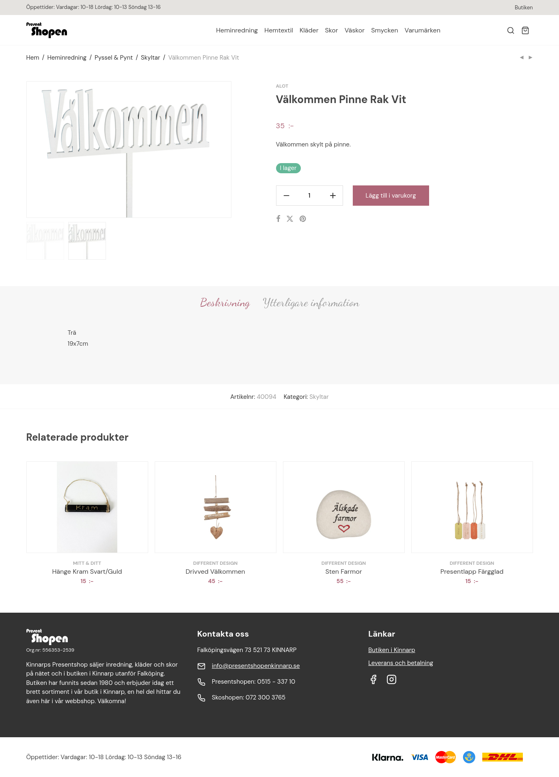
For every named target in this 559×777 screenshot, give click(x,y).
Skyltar (150, 58)
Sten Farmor (343, 571)
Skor (331, 30)
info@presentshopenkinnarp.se (256, 666)
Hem (32, 58)
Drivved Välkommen (215, 571)
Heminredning (237, 30)
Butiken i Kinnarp (391, 650)
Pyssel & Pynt (114, 58)
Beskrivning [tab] (225, 302)
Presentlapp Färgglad (472, 571)
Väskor (355, 30)
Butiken (524, 7)
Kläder (309, 30)
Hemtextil (278, 30)
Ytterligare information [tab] (311, 302)
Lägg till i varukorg (391, 196)
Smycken (384, 30)
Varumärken (422, 30)
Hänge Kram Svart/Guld (87, 571)
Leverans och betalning (400, 663)
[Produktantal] (309, 195)
